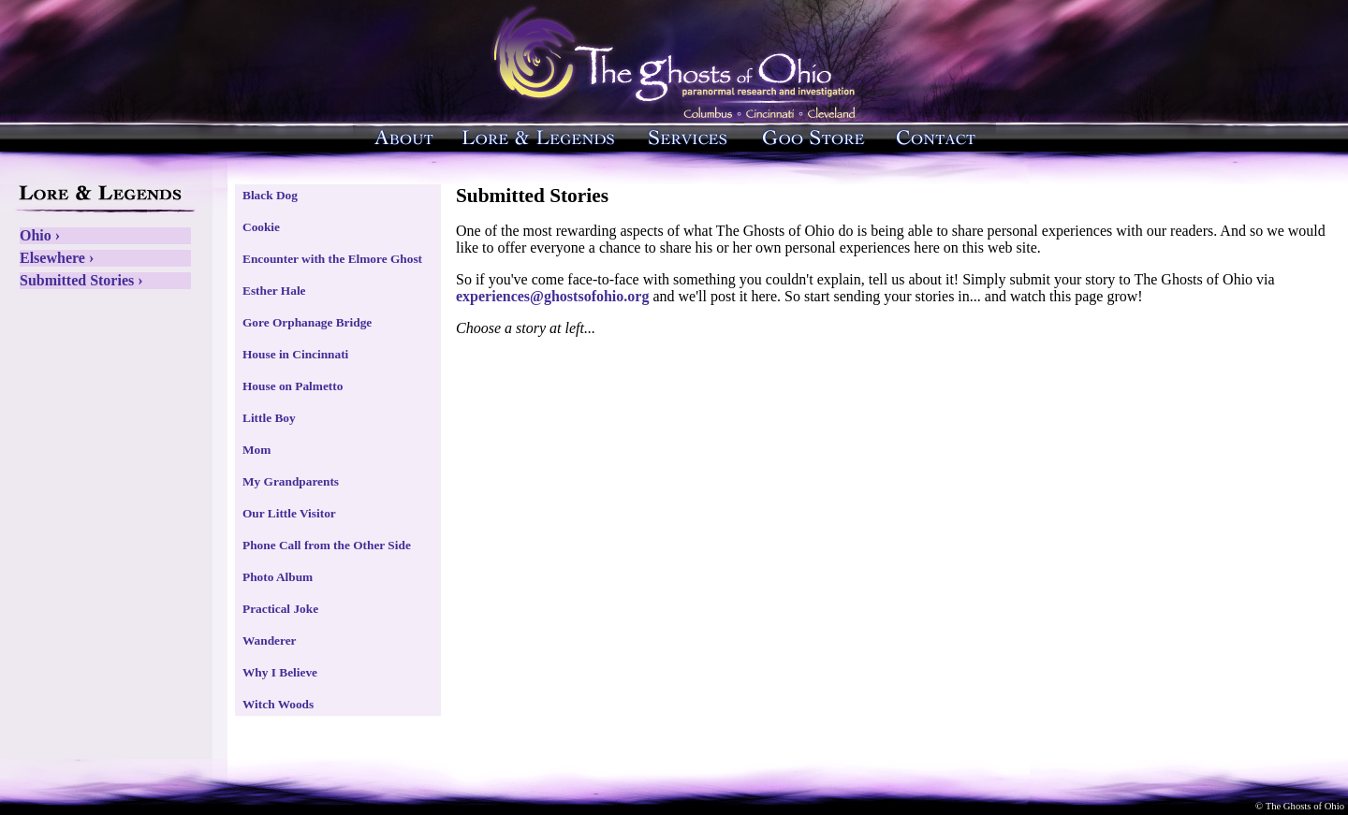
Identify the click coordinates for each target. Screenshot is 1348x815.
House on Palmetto (292, 386)
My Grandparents (290, 481)
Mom (256, 450)
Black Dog (270, 195)
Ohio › (40, 235)
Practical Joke (280, 609)
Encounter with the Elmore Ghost (332, 259)
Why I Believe (279, 672)
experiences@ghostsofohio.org (552, 296)
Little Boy (269, 418)
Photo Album (277, 577)
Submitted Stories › (81, 280)
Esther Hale (274, 291)
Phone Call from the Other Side (326, 545)
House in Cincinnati (295, 354)
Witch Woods (278, 704)
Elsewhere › (57, 258)
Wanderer (269, 640)
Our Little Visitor (289, 513)
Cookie (261, 227)
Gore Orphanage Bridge (307, 322)
